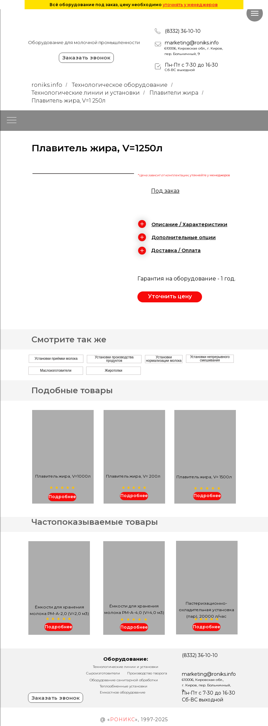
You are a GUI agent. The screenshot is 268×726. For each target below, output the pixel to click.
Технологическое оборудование (120, 85)
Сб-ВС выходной (180, 70)
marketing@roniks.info (192, 43)
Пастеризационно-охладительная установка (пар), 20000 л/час (206, 610)
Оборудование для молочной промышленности (84, 42)
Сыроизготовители (103, 673)
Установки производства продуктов (114, 358)
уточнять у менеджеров (190, 4)
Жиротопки (113, 370)
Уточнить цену (170, 296)
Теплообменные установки (123, 686)
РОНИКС (122, 719)
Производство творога (147, 673)
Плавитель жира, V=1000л (63, 476)
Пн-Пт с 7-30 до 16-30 (191, 65)
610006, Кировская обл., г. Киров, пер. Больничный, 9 (206, 685)
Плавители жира (173, 93)
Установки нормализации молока (164, 358)
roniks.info (46, 85)
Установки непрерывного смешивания (210, 358)
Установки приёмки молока (56, 358)
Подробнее (207, 495)
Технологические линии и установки (85, 93)
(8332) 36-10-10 (183, 31)
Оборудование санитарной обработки (124, 680)
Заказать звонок (86, 57)
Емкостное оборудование (122, 692)
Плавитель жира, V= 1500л (204, 476)
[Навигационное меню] (254, 13)
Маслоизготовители (55, 370)
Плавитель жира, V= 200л (133, 476)
